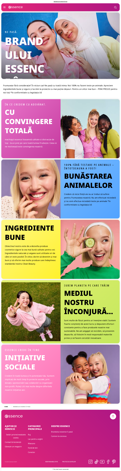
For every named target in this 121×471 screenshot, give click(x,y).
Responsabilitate (51, 462)
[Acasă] (15, 7)
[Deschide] (4, 7)
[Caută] (115, 7)
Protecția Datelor (69, 462)
